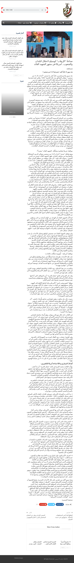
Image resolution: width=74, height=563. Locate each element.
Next (63, 547)
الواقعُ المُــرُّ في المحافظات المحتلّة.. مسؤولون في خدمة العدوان (64, 517)
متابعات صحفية (40, 23)
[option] (12, 100)
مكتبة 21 (52, 23)
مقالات (61, 23)
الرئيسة (68, 23)
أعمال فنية (27, 23)
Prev (68, 547)
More (19, 23)
